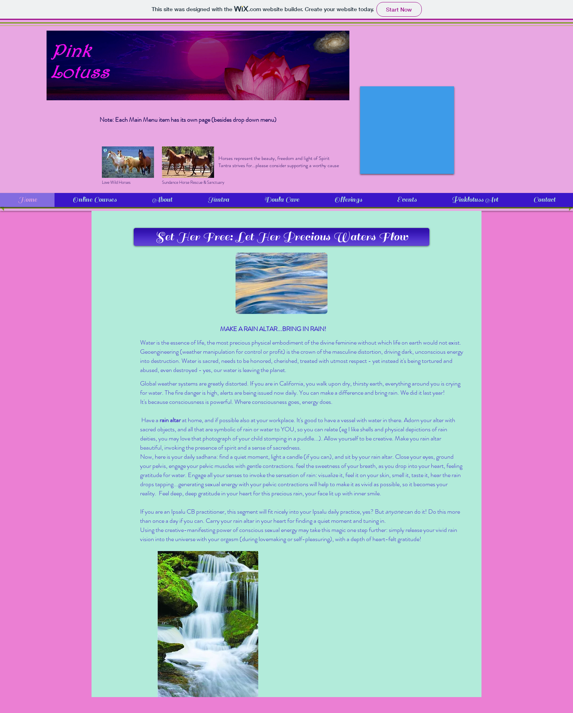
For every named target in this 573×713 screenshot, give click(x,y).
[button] (281, 237)
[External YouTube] (407, 130)
